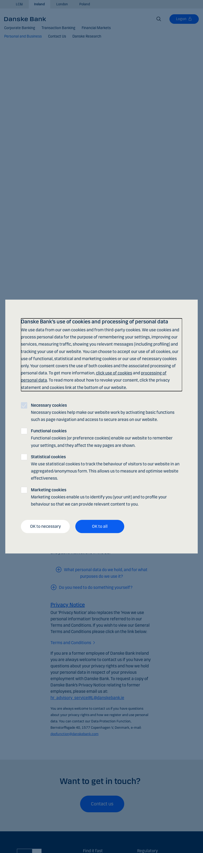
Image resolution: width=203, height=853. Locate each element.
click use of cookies (114, 372)
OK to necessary (45, 526)
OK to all (100, 526)
